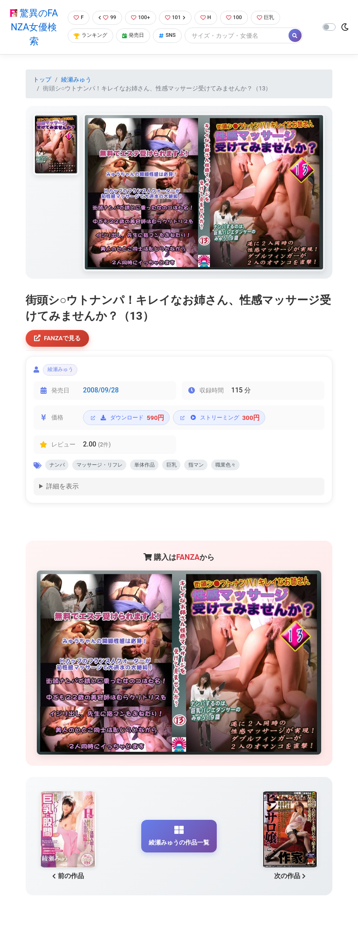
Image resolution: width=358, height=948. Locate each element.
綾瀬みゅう (76, 79)
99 (107, 17)
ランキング (90, 36)
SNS (174, 36)
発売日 (137, 36)
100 (242, 17)
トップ (42, 79)
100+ (142, 17)
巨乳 (276, 17)
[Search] (244, 36)
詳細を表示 (62, 494)
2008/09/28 (101, 395)
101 (179, 17)
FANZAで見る (60, 339)
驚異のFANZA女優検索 (32, 27)
